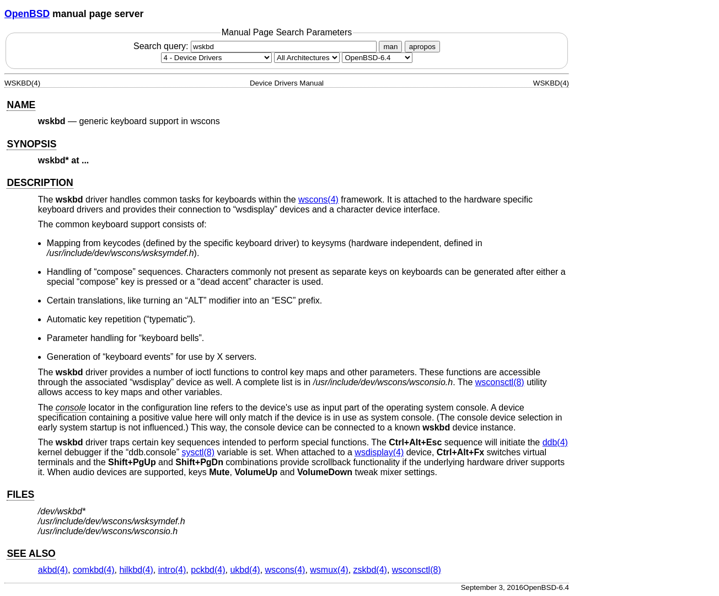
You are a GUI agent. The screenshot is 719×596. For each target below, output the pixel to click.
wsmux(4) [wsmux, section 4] (329, 569)
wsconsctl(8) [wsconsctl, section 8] (499, 382)
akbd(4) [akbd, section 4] (53, 569)
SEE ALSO (31, 553)
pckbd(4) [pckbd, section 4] (208, 569)
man (390, 46)
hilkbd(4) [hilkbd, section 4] (136, 569)
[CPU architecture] (307, 57)
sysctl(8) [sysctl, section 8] (197, 452)
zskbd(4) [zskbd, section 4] (370, 569)
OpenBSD (27, 13)
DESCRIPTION (40, 182)
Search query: (256, 46)
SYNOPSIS (31, 144)
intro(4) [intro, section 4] (172, 569)
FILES (20, 494)
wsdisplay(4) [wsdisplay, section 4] (379, 452)
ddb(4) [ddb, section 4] (555, 442)
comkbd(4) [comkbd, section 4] (94, 569)
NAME (21, 104)
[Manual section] (216, 57)
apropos (422, 46)
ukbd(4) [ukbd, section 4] (245, 569)
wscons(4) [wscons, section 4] (318, 199)
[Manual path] (377, 57)
